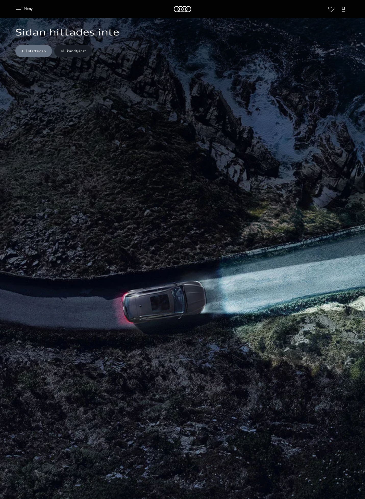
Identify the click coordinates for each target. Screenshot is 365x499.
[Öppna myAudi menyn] (343, 9)
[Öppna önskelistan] (331, 9)
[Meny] (182, 9)
